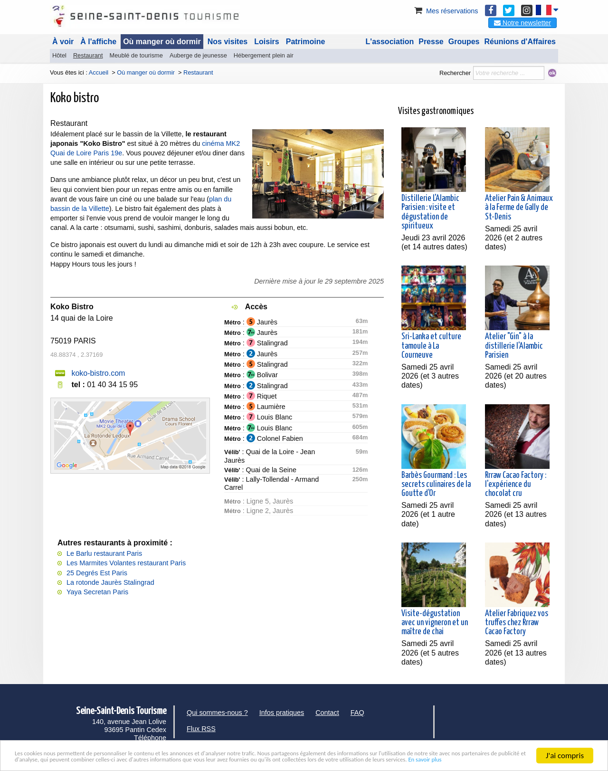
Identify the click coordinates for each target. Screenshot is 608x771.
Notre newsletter (522, 23)
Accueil (98, 72)
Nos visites (227, 42)
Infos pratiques (281, 712)
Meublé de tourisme (135, 55)
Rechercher (455, 72)
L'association (390, 42)
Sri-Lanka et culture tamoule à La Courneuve (431, 346)
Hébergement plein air (264, 55)
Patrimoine (305, 42)
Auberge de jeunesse (198, 55)
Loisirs (266, 42)
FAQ (357, 712)
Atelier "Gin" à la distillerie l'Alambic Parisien (514, 346)
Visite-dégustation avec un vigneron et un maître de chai (434, 622)
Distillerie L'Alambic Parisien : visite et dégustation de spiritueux (430, 212)
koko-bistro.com (98, 373)
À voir (63, 42)
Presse (431, 42)
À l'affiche (98, 42)
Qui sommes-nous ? (217, 712)
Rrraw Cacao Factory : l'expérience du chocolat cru (515, 484)
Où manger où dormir (162, 42)
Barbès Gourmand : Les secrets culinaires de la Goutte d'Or (436, 484)
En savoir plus (249, 760)
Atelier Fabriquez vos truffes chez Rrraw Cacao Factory (516, 622)
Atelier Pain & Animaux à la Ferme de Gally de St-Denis (519, 207)
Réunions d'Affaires (520, 42)
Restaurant (88, 55)
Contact (327, 712)
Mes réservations (445, 11)
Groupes (464, 42)
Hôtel (59, 55)
